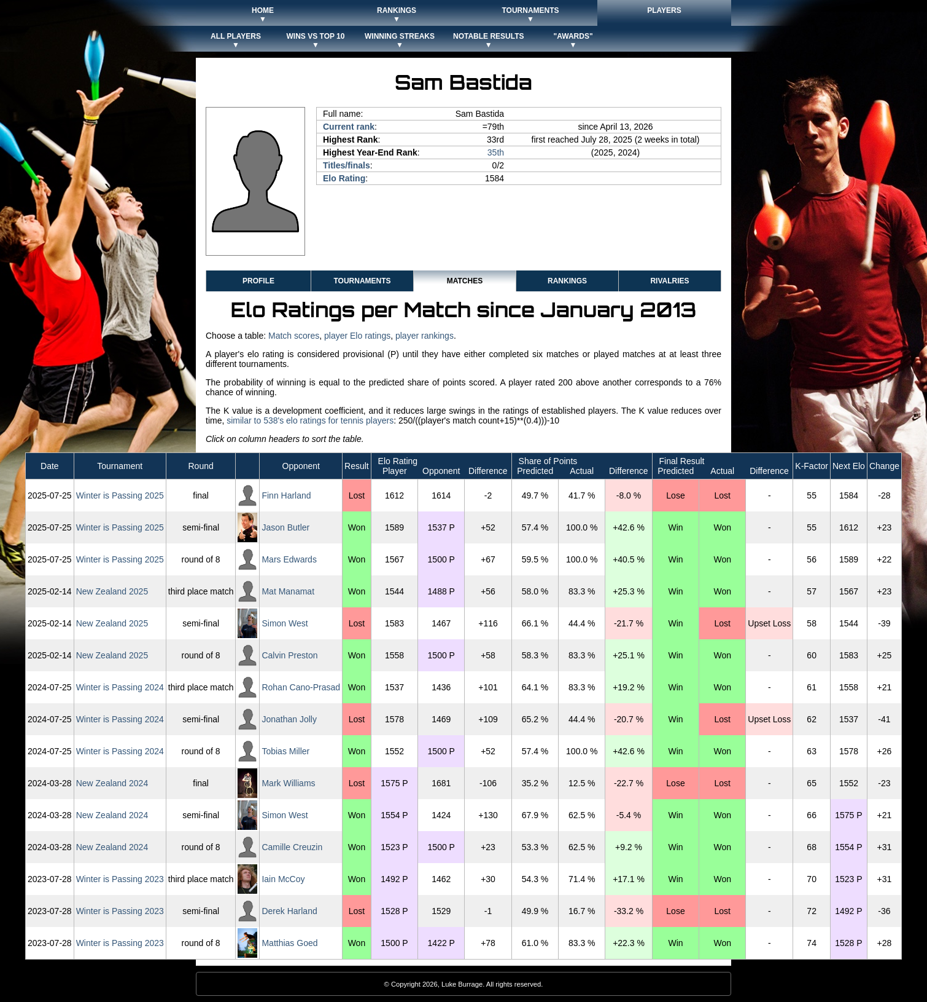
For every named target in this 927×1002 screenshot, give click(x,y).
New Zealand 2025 (112, 591)
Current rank (348, 127)
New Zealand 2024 (112, 783)
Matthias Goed (289, 943)
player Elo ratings (357, 336)
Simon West (285, 623)
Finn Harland (286, 495)
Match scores (293, 336)
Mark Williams (288, 783)
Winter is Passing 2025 (120, 495)
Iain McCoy (283, 879)
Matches (465, 281)
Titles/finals (346, 165)
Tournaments (361, 281)
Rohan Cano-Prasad (301, 687)
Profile (258, 281)
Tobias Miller (285, 751)
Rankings (567, 281)
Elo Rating (344, 178)
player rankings (424, 336)
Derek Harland (289, 911)
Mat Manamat (288, 591)
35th (495, 152)
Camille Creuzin (292, 847)
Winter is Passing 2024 (120, 687)
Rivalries (669, 281)
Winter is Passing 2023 (120, 879)
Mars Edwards (289, 559)
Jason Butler (285, 527)
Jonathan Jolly (289, 719)
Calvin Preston (289, 655)
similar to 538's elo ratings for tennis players (310, 420)
